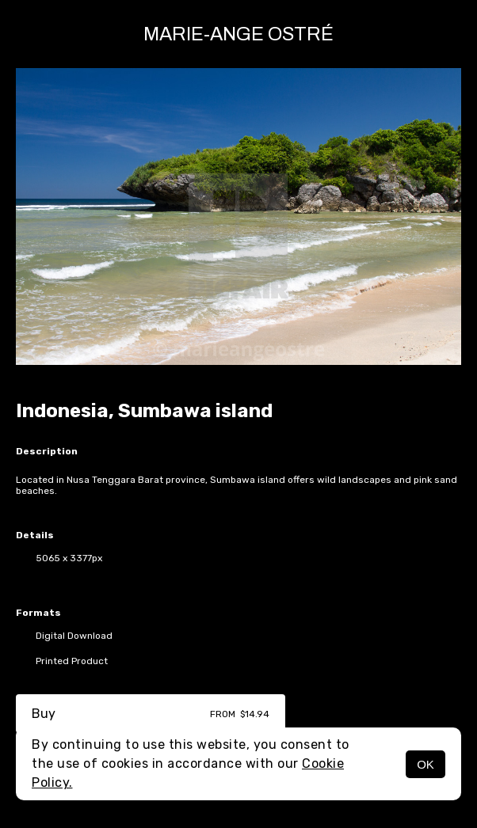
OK (425, 764)
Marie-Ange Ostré (238, 34)
